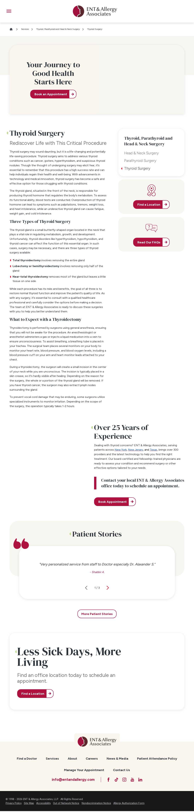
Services (25, 29)
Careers (92, 759)
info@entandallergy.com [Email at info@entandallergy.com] (71, 780)
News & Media (117, 759)
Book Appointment (113, 502)
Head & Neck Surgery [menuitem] (141, 153)
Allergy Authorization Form (128, 804)
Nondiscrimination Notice (96, 804)
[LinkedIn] (141, 780)
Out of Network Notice (66, 804)
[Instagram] (124, 780)
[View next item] (108, 588)
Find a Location (33, 693)
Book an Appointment (50, 94)
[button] (9, 11)
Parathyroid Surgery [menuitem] (140, 160)
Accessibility (43, 804)
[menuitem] (27, 759)
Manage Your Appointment (84, 770)
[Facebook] (107, 780)
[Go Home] (13, 29)
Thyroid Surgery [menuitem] (137, 168)
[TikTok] (115, 780)
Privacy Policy (14, 804)
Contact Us (121, 770)
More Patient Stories (97, 614)
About (72, 759)
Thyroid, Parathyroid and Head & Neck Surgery (58, 29)
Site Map (29, 804)
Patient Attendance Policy (157, 759)
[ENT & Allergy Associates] (95, 11)
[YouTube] (133, 780)
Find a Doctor (27, 759)
